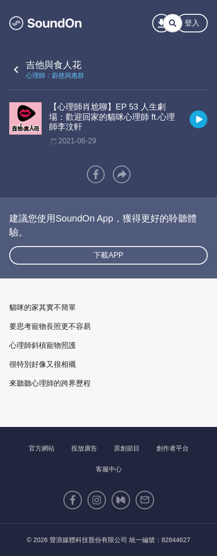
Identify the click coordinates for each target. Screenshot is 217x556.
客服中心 (109, 469)
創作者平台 (172, 448)
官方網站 (42, 448)
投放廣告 (84, 448)
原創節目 (127, 448)
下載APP (108, 255)
